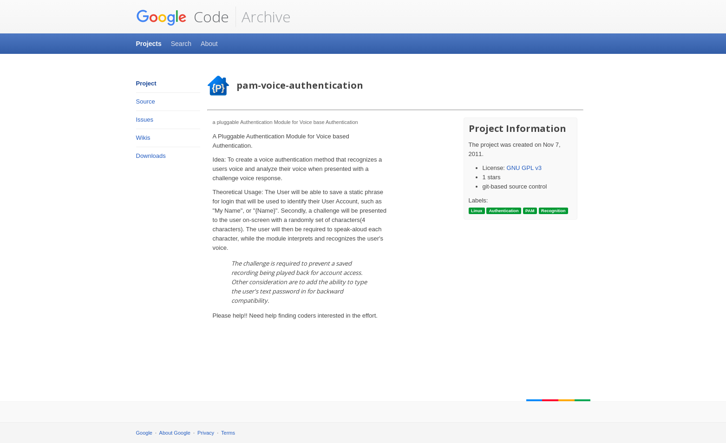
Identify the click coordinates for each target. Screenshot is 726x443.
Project (146, 83)
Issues (145, 119)
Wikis (143, 137)
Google (144, 433)
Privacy (205, 433)
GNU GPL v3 (524, 167)
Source (145, 101)
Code (182, 17)
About (209, 43)
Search (181, 43)
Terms (228, 433)
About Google (174, 433)
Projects (149, 43)
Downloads (151, 155)
